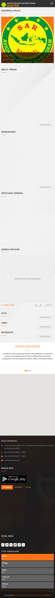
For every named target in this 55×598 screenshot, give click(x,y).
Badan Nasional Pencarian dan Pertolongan (30, 595)
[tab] (7, 487)
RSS (49, 595)
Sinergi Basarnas (27, 346)
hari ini (49, 305)
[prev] (36, 304)
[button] (25, 370)
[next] (40, 304)
